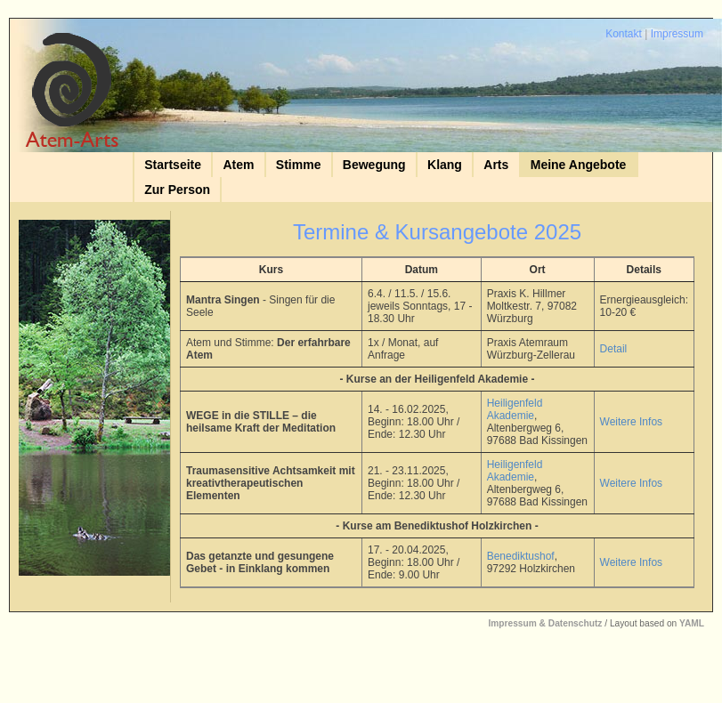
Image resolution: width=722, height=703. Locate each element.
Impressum (677, 34)
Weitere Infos (631, 422)
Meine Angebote (579, 165)
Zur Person (177, 189)
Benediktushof (521, 556)
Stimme (298, 165)
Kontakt (623, 34)
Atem (238, 165)
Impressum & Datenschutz (545, 623)
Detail (614, 349)
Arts (495, 165)
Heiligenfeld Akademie (515, 409)
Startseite (172, 165)
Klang (444, 165)
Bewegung (374, 165)
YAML (691, 623)
